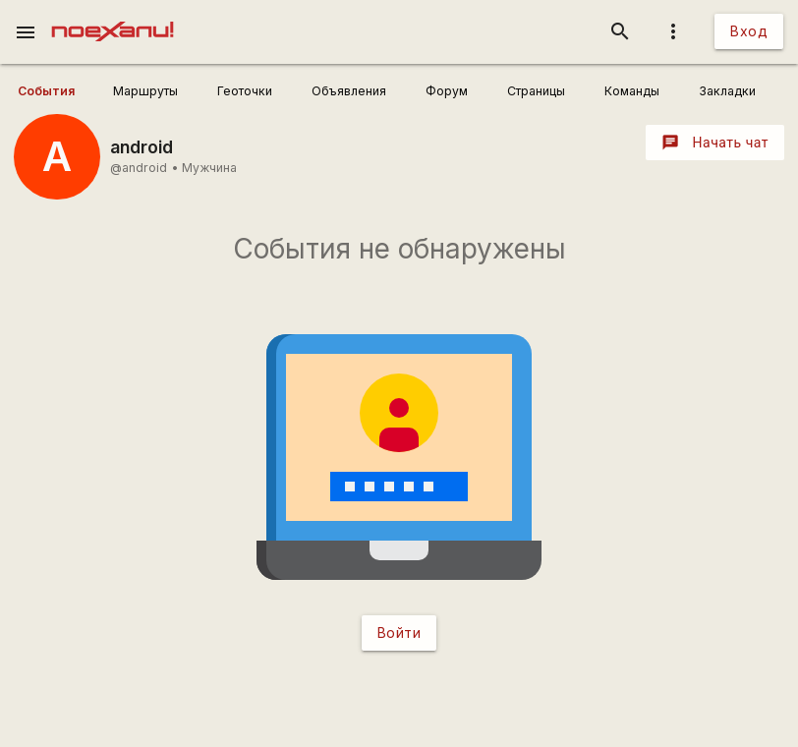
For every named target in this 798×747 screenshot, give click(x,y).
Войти (399, 632)
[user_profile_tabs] (59, 91)
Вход (749, 31)
